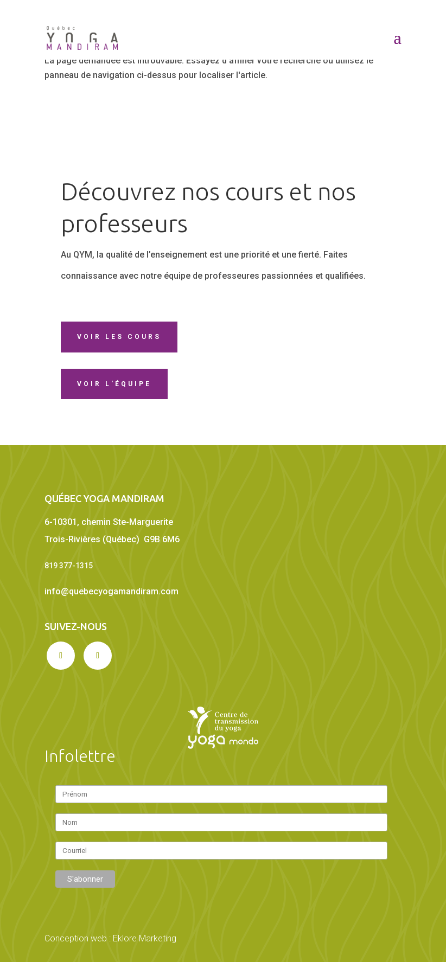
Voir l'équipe (114, 384)
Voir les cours (119, 337)
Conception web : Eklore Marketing (110, 938)
